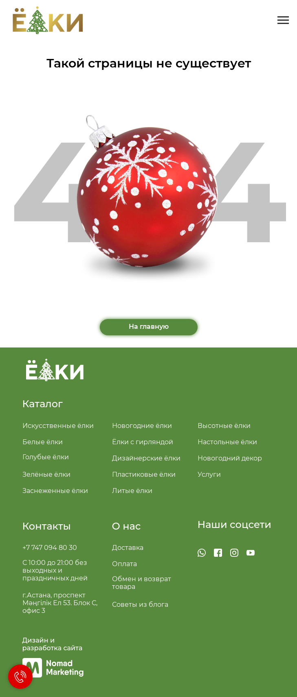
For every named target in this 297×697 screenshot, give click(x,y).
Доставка (127, 548)
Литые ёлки (132, 491)
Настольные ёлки (227, 442)
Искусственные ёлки (58, 426)
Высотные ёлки (224, 426)
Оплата (124, 564)
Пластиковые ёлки (144, 474)
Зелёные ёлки (46, 474)
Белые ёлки (42, 442)
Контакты (46, 526)
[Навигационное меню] (283, 20)
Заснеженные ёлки (55, 491)
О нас (126, 526)
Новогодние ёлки (142, 426)
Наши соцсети (235, 524)
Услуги (209, 474)
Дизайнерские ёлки (146, 458)
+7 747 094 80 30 (49, 548)
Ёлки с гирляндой (142, 442)
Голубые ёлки (45, 457)
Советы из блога (140, 604)
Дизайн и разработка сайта (52, 644)
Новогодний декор (230, 458)
